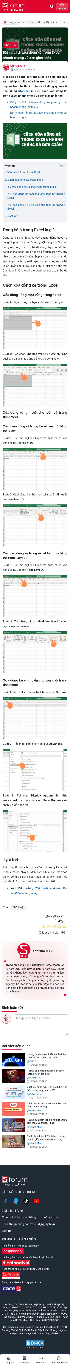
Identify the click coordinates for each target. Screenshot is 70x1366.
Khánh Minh (34, 1110)
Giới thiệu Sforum (13, 1210)
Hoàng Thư (34, 1077)
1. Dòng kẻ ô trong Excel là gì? (22, 172)
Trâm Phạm (34, 1094)
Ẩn (62, 165)
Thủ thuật (34, 22)
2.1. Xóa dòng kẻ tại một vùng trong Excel (32, 186)
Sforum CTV (18, 65)
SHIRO (31, 1061)
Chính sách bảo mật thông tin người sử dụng (30, 1217)
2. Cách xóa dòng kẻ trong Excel (24, 179)
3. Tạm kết (11, 215)
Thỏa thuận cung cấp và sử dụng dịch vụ (28, 1224)
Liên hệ (6, 1230)
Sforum (23, 91)
